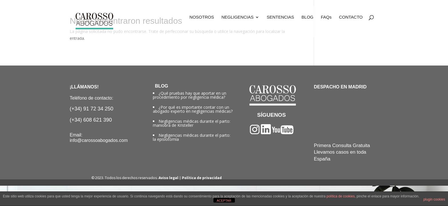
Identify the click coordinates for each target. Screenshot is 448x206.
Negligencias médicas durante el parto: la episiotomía (191, 137)
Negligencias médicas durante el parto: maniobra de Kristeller (191, 123)
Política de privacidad (202, 177)
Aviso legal (168, 177)
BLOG (307, 17)
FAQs (326, 17)
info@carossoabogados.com (99, 140)
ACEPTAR (224, 200)
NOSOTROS (201, 17)
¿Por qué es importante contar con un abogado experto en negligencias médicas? (193, 109)
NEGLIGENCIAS (237, 17)
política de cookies (341, 196)
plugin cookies (434, 199)
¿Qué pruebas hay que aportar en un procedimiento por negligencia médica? (189, 95)
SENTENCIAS (280, 17)
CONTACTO (351, 17)
